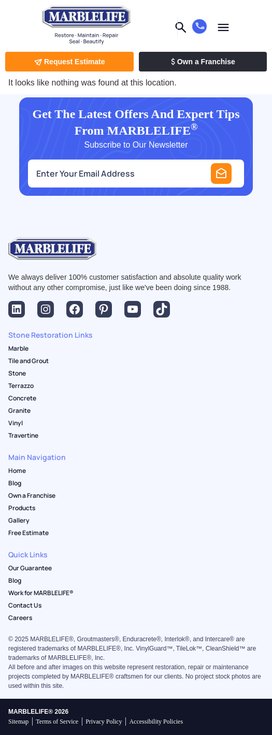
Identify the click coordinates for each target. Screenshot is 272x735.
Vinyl (15, 423)
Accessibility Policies (156, 721)
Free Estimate (28, 533)
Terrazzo (21, 386)
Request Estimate (69, 61)
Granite (19, 411)
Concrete (22, 398)
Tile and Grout (28, 361)
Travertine (23, 435)
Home (17, 471)
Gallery (19, 520)
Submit (221, 173)
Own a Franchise (202, 61)
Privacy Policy (103, 721)
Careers (20, 618)
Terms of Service (57, 721)
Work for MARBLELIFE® (41, 593)
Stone (17, 373)
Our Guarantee (30, 568)
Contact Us (24, 605)
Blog (14, 483)
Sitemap (18, 721)
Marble (18, 348)
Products (21, 508)
